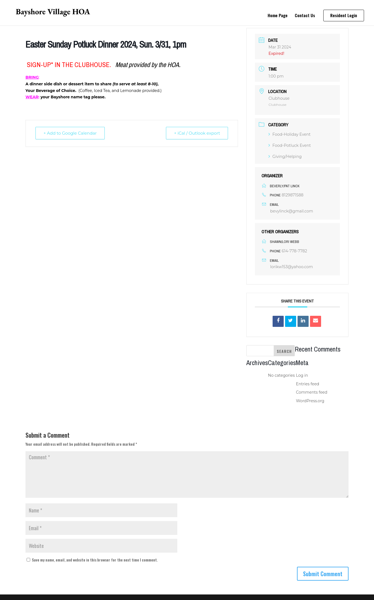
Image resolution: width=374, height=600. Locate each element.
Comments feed (311, 392)
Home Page (278, 15)
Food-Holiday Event (289, 134)
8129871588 (293, 195)
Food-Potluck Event (289, 145)
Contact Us (305, 15)
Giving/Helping (285, 156)
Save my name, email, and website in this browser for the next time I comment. (95, 560)
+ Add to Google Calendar (70, 133)
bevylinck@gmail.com (291, 211)
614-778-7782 (294, 250)
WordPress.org (310, 400)
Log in (302, 375)
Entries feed (307, 383)
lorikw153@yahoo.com (291, 266)
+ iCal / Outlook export (197, 133)
